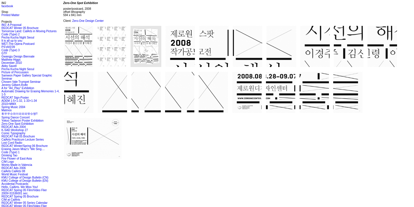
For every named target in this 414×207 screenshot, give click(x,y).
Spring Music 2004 (13, 107)
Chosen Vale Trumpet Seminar (21, 81)
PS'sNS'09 (8, 47)
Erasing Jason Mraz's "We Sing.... (23, 149)
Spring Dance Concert (15, 117)
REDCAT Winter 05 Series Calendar (24, 202)
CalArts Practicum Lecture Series (22, 139)
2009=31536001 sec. (14, 193)
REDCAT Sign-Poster (15, 97)
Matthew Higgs (10, 59)
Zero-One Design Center (88, 20)
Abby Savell (9, 66)
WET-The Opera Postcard (17, 43)
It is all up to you (11, 40)
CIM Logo (7, 161)
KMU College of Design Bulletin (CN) (24, 177)
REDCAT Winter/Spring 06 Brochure (24, 145)
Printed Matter (10, 15)
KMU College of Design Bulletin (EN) (24, 180)
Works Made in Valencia (16, 164)
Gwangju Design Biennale (17, 56)
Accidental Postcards (14, 183)
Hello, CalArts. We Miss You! (19, 187)
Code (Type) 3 (10, 50)
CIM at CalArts (10, 199)
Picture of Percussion (15, 72)
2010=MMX (8, 104)
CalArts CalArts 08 (13, 171)
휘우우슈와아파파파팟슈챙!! (19, 113)
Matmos (6, 110)
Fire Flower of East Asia (16, 158)
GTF (4, 53)
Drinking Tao (9, 155)
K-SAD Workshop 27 (14, 130)
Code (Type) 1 (10, 152)
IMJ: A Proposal (11, 24)
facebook (7, 6)
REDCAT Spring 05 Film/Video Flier (24, 190)
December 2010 (11, 62)
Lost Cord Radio (11, 142)
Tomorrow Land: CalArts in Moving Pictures (29, 31)
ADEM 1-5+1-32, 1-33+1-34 (19, 100)
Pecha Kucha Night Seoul (17, 37)
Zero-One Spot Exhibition (17, 123)
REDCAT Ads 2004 (13, 127)
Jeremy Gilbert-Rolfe (14, 85)
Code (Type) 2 (10, 34)
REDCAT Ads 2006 (13, 168)
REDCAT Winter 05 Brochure (20, 28)
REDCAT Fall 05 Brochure (18, 136)
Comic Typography (13, 133)
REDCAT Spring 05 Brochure (20, 196)
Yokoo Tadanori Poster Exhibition (22, 120)
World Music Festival (14, 174)
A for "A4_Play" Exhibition (17, 88)
